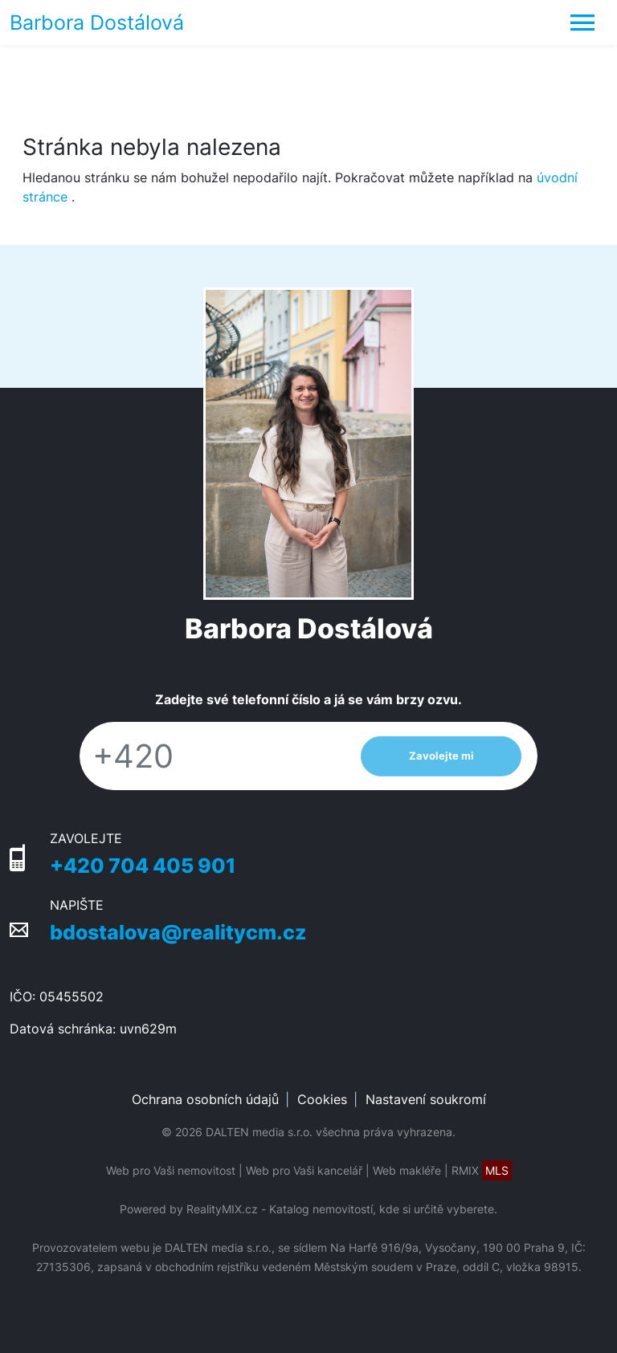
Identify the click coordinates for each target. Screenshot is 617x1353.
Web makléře (407, 1170)
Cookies (322, 1099)
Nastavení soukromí (426, 1099)
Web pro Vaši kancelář (304, 1170)
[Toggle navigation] (582, 22)
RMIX (482, 1170)
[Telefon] (212, 756)
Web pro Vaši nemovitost (170, 1170)
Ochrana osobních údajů (205, 1099)
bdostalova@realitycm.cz (178, 931)
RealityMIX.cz (222, 1209)
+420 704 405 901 (142, 865)
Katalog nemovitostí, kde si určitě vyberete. (383, 1209)
